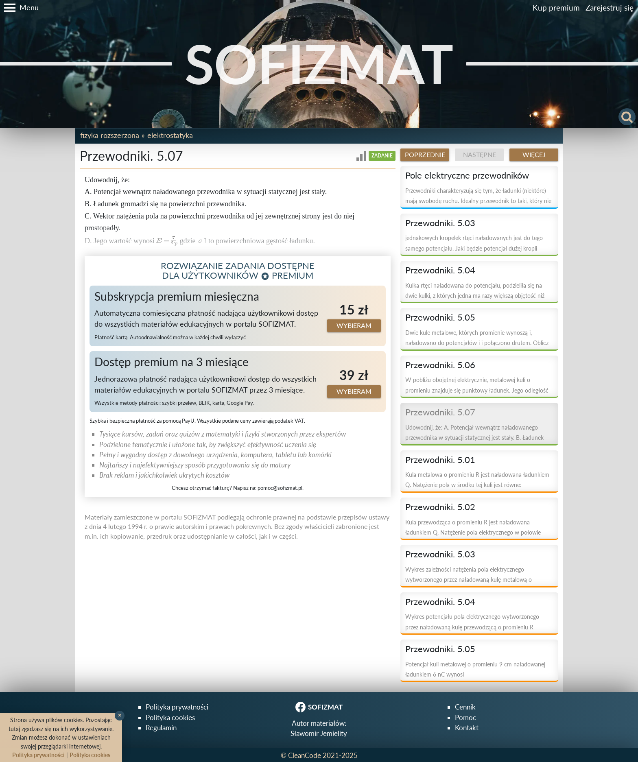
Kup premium (556, 7)
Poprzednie (425, 154)
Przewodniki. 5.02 (440, 507)
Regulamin (161, 727)
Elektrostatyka (170, 135)
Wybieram (353, 325)
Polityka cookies (170, 717)
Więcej (534, 154)
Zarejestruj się (610, 7)
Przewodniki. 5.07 (440, 412)
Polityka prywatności (177, 707)
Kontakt (466, 727)
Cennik (465, 707)
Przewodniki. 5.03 (440, 223)
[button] (19, 7)
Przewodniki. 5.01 (440, 459)
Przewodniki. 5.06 (440, 365)
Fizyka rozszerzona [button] (109, 135)
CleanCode (304, 755)
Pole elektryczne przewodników (467, 175)
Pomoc (465, 717)
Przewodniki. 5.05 (440, 317)
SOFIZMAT (319, 63)
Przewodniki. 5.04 (440, 270)
